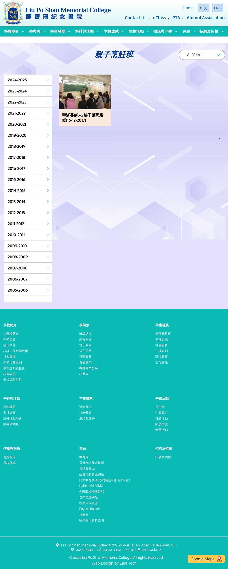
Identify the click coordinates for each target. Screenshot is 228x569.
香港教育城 (87, 468)
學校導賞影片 (12, 379)
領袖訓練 (161, 339)
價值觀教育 (163, 333)
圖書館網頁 (11, 424)
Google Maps (206, 559)
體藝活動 (161, 430)
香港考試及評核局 (91, 463)
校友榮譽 (85, 412)
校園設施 (9, 374)
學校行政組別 (12, 362)
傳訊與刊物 (162, 31)
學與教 (34, 31)
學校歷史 (9, 339)
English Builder (89, 509)
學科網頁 (9, 407)
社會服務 (161, 345)
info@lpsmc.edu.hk (146, 550)
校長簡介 (9, 345)
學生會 (160, 407)
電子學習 (85, 345)
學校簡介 (11, 31)
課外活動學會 (12, 418)
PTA (176, 17)
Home (188, 7)
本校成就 (111, 31)
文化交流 (161, 362)
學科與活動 (84, 31)
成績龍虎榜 (87, 418)
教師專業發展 (88, 368)
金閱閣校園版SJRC (91, 491)
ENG (217, 8)
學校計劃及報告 (14, 368)
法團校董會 (11, 333)
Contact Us (136, 17)
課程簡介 (85, 339)
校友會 (84, 514)
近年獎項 (85, 407)
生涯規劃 (161, 351)
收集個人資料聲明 (91, 520)
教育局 (84, 457)
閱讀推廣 (161, 424)
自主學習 (85, 351)
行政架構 (9, 356)
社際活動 (161, 418)
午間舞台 (161, 412)
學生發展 (57, 31)
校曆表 (84, 374)
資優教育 (85, 362)
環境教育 (161, 356)
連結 (186, 31)
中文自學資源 (88, 503)
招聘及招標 (209, 31)
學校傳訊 (9, 463)
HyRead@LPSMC (91, 486)
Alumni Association (206, 17)
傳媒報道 (9, 457)
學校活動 (136, 31)
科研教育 (85, 356)
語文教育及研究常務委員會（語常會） (105, 480)
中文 (203, 8)
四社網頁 (9, 412)
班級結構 (85, 333)
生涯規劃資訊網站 (91, 474)
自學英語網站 (88, 497)
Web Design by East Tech (114, 563)
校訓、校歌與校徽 (15, 351)
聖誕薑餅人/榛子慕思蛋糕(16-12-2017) (83, 118)
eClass (159, 17)
